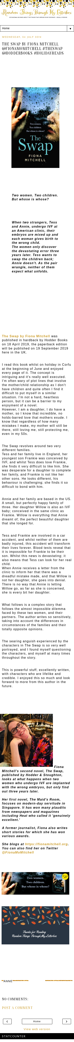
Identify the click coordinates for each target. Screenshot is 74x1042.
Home (37, 1021)
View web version (37, 1029)
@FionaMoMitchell (18, 852)
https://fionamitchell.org (46, 844)
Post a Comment (17, 1008)
